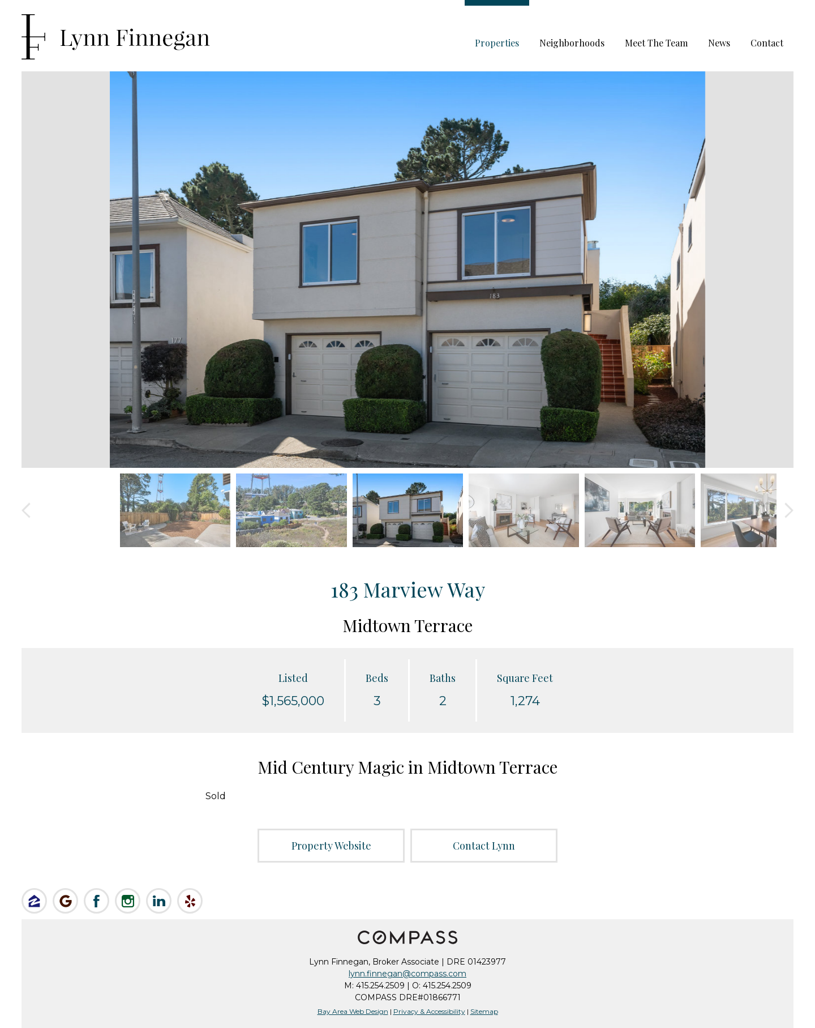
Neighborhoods (571, 43)
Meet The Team (656, 43)
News (719, 43)
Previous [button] (26, 510)
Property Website (331, 845)
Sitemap (484, 1011)
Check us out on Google (65, 901)
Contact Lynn (484, 845)
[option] (407, 269)
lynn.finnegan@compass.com (407, 974)
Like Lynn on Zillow (34, 901)
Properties (497, 43)
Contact (766, 43)
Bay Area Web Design (353, 1011)
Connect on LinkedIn (158, 901)
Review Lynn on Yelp (190, 901)
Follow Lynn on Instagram (127, 901)
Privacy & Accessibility (429, 1011)
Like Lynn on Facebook (96, 901)
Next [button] (788, 510)
